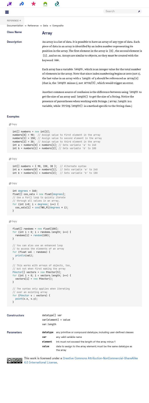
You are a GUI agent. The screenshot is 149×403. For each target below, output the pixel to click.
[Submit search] (139, 11)
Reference (33, 26)
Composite (57, 26)
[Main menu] (7, 12)
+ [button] (14, 20)
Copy (13, 124)
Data (45, 26)
